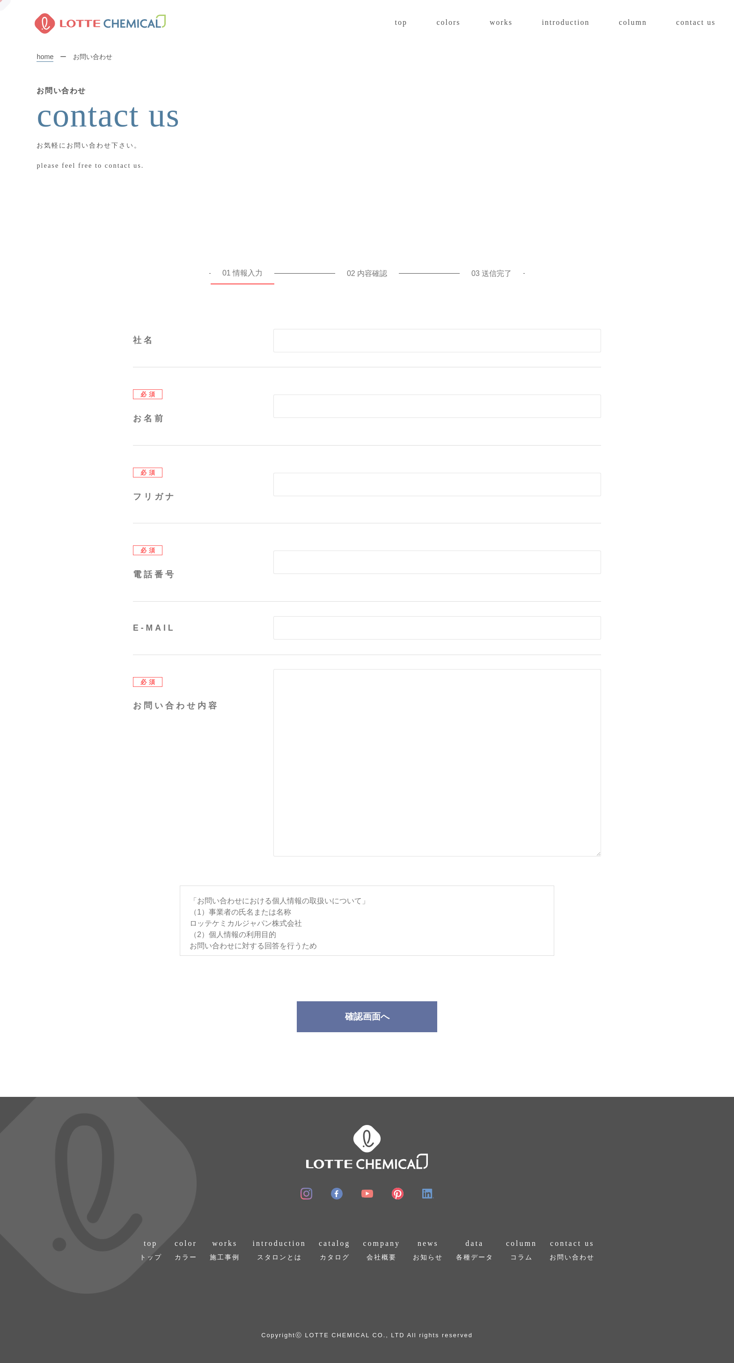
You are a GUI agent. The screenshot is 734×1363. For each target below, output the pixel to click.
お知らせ (428, 1249)
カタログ (334, 1249)
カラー (186, 1249)
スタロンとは (279, 1249)
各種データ (474, 1249)
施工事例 (225, 1249)
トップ (150, 1249)
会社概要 (381, 1249)
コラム (521, 1249)
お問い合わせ (572, 1249)
